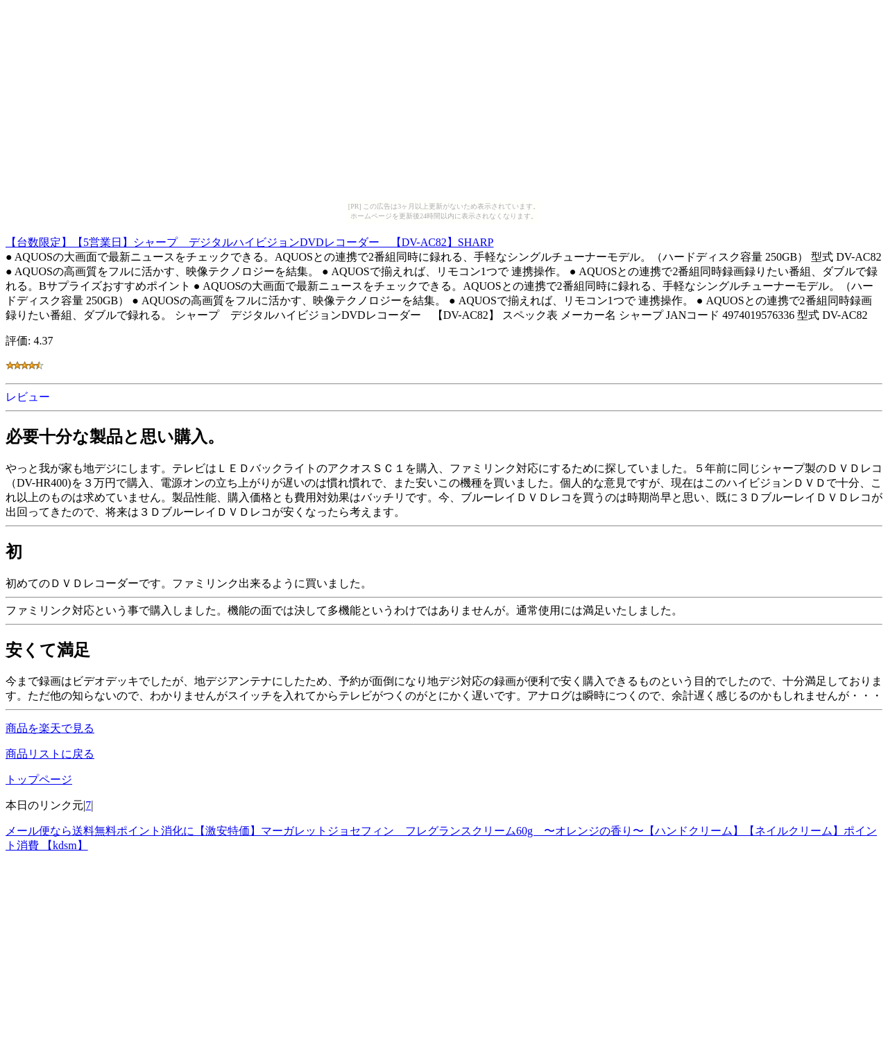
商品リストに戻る (50, 754)
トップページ (39, 779)
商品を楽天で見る (50, 728)
